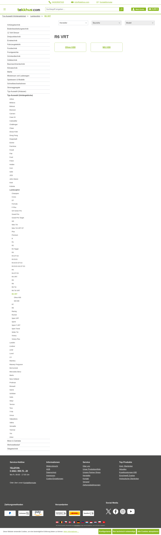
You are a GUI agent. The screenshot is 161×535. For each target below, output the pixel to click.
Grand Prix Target (18, 218)
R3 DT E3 (15, 256)
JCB (11, 175)
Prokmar (13, 382)
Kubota (12, 186)
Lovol (12, 353)
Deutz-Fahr (14, 132)
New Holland (14, 379)
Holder (12, 164)
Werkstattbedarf (13, 445)
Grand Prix (15, 214)
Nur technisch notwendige (124, 531)
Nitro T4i (15, 225)
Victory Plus (16, 339)
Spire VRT (15, 318)
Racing (14, 311)
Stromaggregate (13, 87)
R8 (13, 308)
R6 (13, 283)
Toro (11, 408)
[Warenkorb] (153, 9)
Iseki (11, 172)
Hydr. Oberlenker (126, 466)
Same (12, 390)
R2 (13, 245)
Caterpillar (13, 121)
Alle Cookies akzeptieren (148, 531)
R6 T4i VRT (16, 290)
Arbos (12, 99)
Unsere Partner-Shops (92, 472)
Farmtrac (13, 146)
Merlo (12, 375)
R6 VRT (14, 294)
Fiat (11, 153)
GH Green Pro (17, 211)
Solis (11, 397)
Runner (14, 315)
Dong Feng (14, 135)
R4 (13, 270)
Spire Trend (16, 329)
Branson (13, 110)
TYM (11, 412)
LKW (11, 350)
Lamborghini (15, 190)
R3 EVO (14, 259)
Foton (12, 161)
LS (11, 357)
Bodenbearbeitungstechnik (17, 29)
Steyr (11, 401)
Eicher (12, 143)
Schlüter (13, 393)
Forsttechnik (12, 48)
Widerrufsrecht (52, 466)
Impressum (50, 476)
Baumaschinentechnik (16, 64)
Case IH (13, 117)
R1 (13, 242)
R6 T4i (14, 287)
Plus (13, 231)
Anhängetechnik (13, 25)
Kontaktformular (104, 2)
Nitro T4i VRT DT (18, 228)
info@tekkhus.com (80, 2)
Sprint (14, 322)
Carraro (12, 114)
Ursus (12, 415)
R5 (13, 280)
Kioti (11, 183)
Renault (12, 386)
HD (13, 221)
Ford (11, 157)
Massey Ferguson (16, 364)
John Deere (14, 179)
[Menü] (4, 9)
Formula (14, 204)
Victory (14, 335)
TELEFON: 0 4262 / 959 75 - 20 (19, 469)
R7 (13, 304)
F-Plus (14, 207)
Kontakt (86, 479)
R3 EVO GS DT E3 (18, 266)
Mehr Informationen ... (71, 531)
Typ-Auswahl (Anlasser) (16, 91)
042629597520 (56, 2)
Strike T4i (15, 332)
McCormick (14, 368)
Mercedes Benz (15, 372)
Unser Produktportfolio (92, 469)
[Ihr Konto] (138, 9)
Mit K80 (16, 301)
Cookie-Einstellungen (54, 479)
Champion (15, 193)
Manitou (12, 361)
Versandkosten (77, 525)
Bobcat (12, 106)
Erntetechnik (12, 40)
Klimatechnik (12, 68)
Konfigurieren (105, 531)
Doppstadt (13, 139)
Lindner (12, 346)
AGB (48, 469)
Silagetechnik (12, 449)
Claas (12, 128)
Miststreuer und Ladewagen (18, 76)
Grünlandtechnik (13, 56)
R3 (13, 252)
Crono (14, 197)
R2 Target (15, 249)
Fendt (12, 150)
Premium (15, 235)
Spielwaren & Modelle (16, 80)
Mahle (9, 72)
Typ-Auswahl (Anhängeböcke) (20, 95)
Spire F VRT (16, 325)
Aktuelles (122, 469)
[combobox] (82, 9)
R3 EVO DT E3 (17, 263)
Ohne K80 (17, 297)
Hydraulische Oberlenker (129, 479)
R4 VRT (14, 277)
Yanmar (12, 430)
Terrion (12, 404)
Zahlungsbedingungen (91, 485)
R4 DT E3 (15, 273)
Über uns (86, 466)
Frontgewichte (13, 52)
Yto (11, 433)
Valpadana (13, 419)
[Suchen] (121, 9)
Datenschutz (51, 472)
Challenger (14, 124)
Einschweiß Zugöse (127, 476)
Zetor (11, 437)
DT (13, 200)
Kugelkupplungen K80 (128, 472)
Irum (11, 168)
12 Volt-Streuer (13, 33)
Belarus (12, 103)
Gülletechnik (12, 60)
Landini (12, 343)
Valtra (12, 423)
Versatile (13, 426)
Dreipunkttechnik (14, 37)
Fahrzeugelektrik (13, 44)
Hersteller (86, 476)
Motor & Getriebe (14, 441)
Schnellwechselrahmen (16, 84)
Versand (86, 482)
